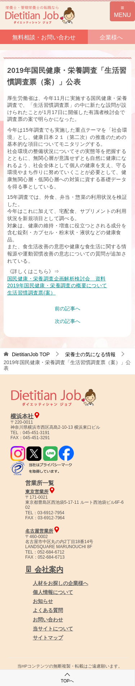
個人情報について (53, 592)
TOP (31, 354)
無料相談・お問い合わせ (44, 37)
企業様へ (111, 37)
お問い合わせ (48, 619)
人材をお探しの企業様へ (60, 583)
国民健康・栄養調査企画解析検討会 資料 (56, 278)
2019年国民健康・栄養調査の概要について (57, 285)
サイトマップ (48, 638)
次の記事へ (68, 321)
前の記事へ (68, 308)
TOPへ (67, 677)
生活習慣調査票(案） (31, 293)
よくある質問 (48, 610)
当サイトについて (53, 629)
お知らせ (43, 601)
